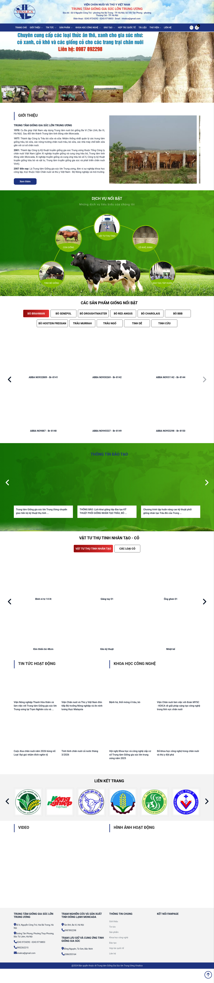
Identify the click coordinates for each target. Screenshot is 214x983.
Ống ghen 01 (170, 599)
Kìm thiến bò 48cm (43, 649)
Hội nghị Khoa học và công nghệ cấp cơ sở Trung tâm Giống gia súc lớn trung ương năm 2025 (130, 755)
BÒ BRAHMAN (36, 313)
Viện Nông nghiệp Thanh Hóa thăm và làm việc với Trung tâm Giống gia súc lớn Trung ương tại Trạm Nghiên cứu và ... (35, 706)
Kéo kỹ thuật (107, 649)
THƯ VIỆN (155, 27)
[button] (10, 380)
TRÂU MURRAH (82, 323)
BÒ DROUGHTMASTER (93, 313)
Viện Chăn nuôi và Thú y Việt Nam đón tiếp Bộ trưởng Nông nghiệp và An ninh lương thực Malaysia (82, 706)
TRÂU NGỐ (109, 323)
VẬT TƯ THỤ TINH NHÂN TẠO (93, 548)
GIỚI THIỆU (36, 27)
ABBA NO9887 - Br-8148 (43, 430)
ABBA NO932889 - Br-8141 (43, 377)
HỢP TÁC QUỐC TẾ (127, 27)
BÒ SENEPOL (63, 313)
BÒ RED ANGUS (123, 313)
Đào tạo (113, 943)
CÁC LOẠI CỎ (127, 548)
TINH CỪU (164, 323)
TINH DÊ (137, 323)
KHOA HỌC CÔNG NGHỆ (88, 27)
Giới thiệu (113, 921)
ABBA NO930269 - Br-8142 (107, 377)
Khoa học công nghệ (118, 937)
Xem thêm (25, 181)
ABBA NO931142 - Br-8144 (170, 377)
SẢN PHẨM (66, 27)
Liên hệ (112, 953)
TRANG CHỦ (21, 27)
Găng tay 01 (107, 599)
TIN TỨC (51, 27)
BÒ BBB (177, 313)
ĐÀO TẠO (109, 27)
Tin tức (112, 927)
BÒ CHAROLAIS (150, 313)
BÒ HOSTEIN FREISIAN (52, 323)
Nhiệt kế (170, 649)
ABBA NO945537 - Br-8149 (107, 430)
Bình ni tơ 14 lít (43, 599)
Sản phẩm (114, 932)
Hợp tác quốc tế (116, 948)
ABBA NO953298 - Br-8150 (170, 430)
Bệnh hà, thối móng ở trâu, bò (124, 702)
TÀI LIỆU (143, 27)
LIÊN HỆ (167, 27)
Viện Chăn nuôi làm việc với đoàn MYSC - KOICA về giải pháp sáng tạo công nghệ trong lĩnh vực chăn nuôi (178, 706)
